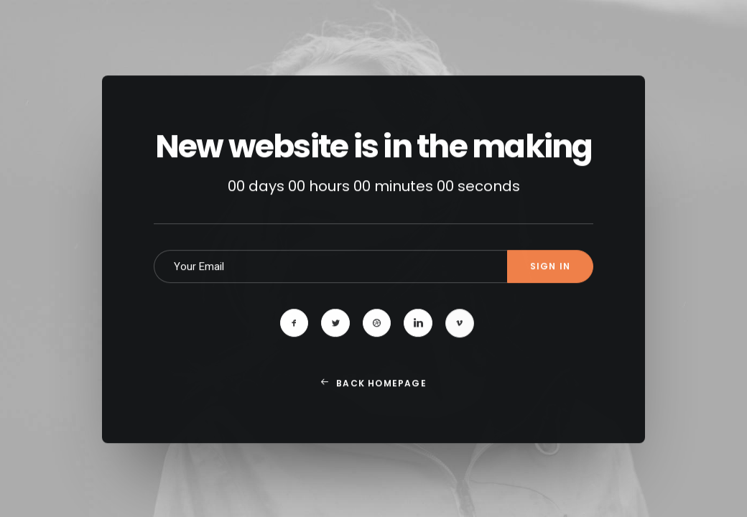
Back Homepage (373, 406)
